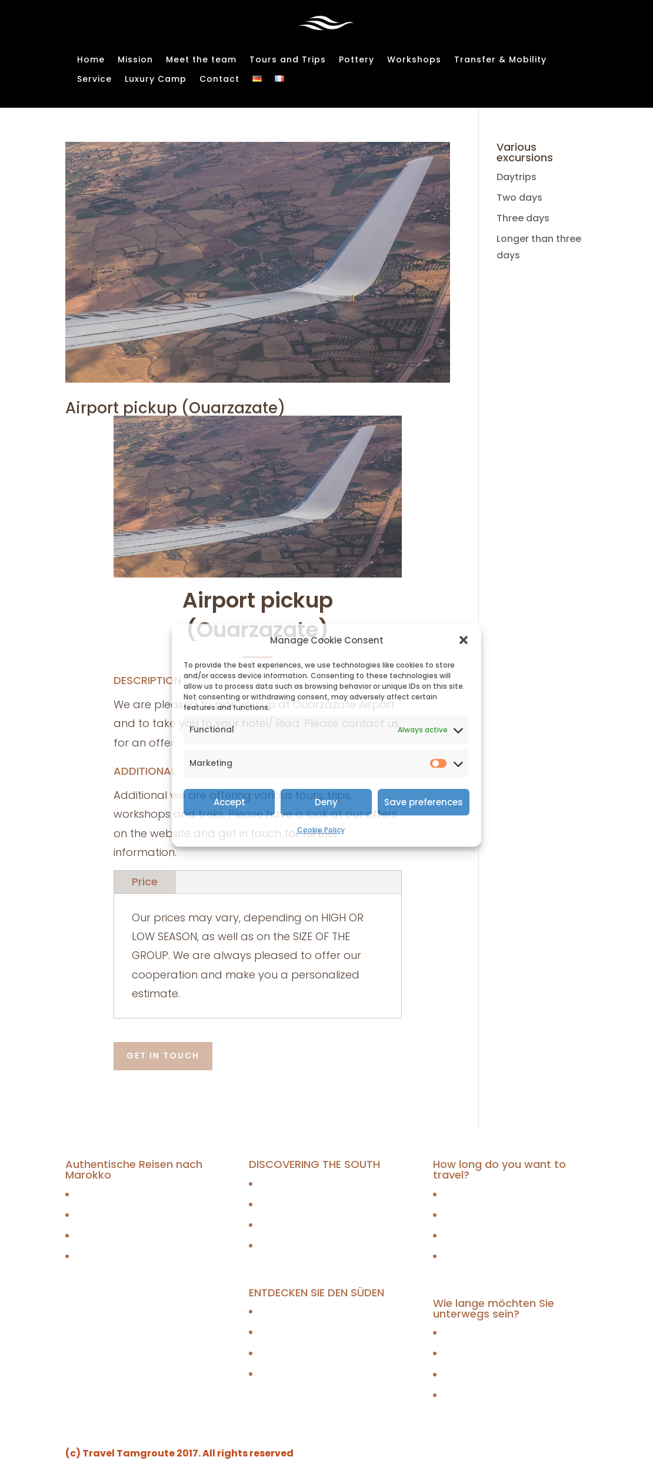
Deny (326, 802)
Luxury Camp (155, 79)
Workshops (414, 60)
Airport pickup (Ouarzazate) (175, 408)
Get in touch (162, 1055)
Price (145, 881)
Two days (519, 197)
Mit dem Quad (291, 1374)
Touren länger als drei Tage (139, 1256)
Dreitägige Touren (116, 1235)
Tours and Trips (287, 60)
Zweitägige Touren (118, 1215)
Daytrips (517, 177)
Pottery (356, 60)
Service (94, 79)
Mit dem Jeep (289, 1332)
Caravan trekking (298, 1183)
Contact (219, 79)
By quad (276, 1246)
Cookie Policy (321, 830)
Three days (523, 218)
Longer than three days (496, 1256)
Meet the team (201, 60)
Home (91, 60)
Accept (229, 802)
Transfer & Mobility (500, 60)
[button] (463, 640)
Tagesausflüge (109, 1194)
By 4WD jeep (286, 1204)
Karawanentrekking (303, 1312)
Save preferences (423, 802)
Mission (135, 60)
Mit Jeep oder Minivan (309, 1353)
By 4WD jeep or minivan (312, 1225)
